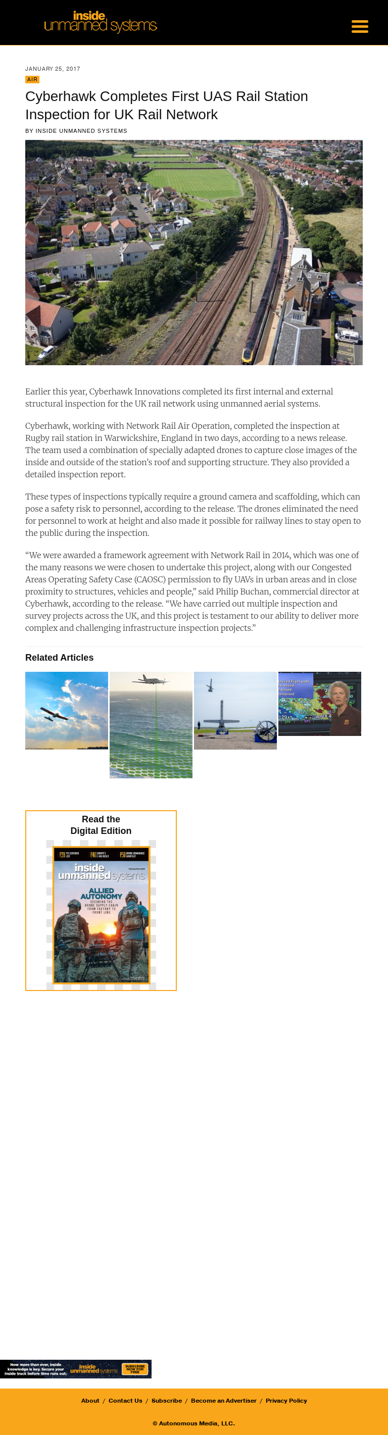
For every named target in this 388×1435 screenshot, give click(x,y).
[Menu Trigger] (359, 25)
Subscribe (167, 1401)
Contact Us (125, 1401)
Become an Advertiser (224, 1401)
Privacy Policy (286, 1401)
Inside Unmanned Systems (82, 131)
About (90, 1401)
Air (32, 79)
